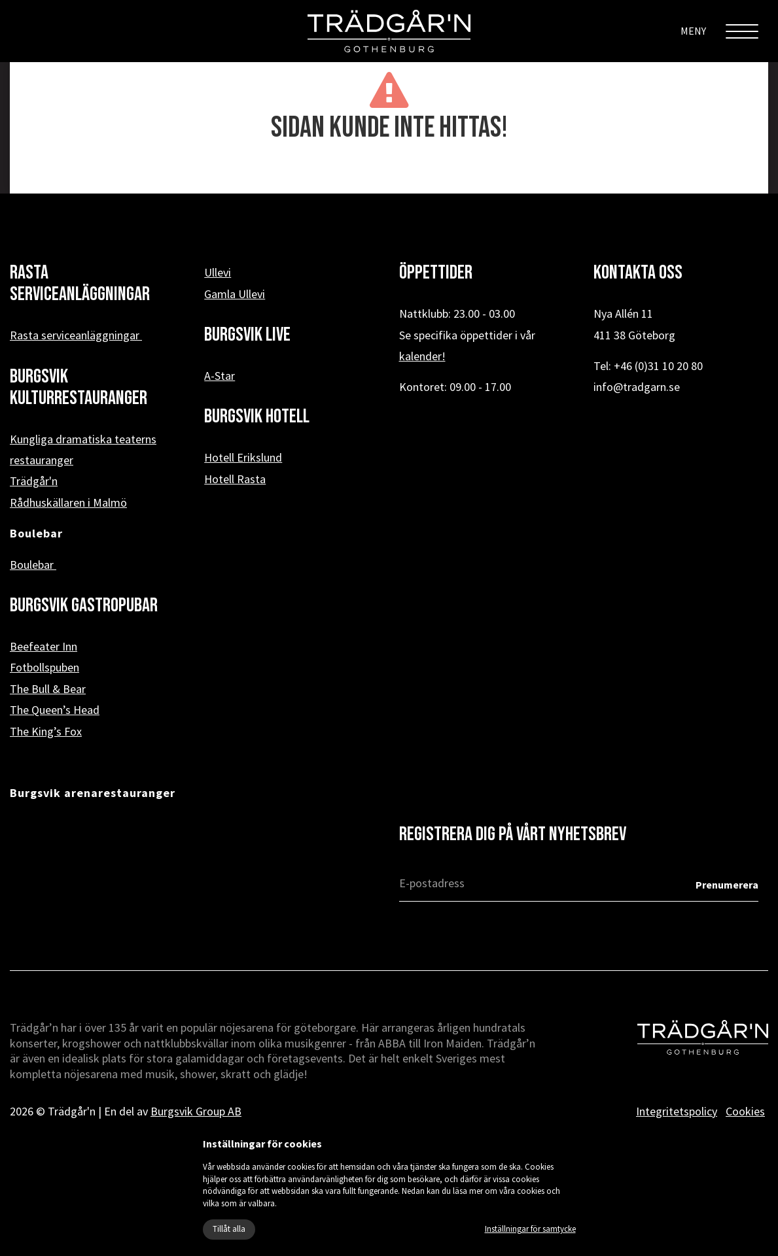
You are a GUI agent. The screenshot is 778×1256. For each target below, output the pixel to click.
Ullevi (217, 272)
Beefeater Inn (43, 646)
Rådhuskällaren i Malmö (68, 502)
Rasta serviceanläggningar (76, 335)
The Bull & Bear (48, 688)
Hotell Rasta (235, 478)
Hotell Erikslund (243, 457)
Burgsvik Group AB (195, 1111)
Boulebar (33, 564)
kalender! (422, 356)
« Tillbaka (389, 172)
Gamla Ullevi (234, 293)
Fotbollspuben (44, 667)
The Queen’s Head (54, 709)
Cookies (745, 1111)
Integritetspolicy (676, 1111)
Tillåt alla (229, 1228)
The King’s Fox (46, 731)
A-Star (219, 375)
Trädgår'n (34, 480)
